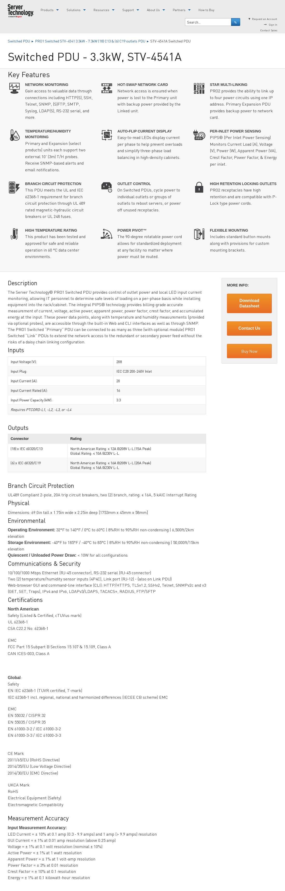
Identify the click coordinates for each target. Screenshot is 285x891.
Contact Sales (268, 30)
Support (128, 10)
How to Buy (206, 10)
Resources (101, 10)
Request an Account (264, 18)
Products (47, 10)
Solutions (74, 10)
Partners (179, 10)
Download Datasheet (249, 303)
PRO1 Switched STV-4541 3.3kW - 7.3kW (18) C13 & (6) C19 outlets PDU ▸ (92, 41)
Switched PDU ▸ (21, 41)
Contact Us (249, 328)
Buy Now (249, 351)
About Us (153, 10)
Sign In (273, 24)
